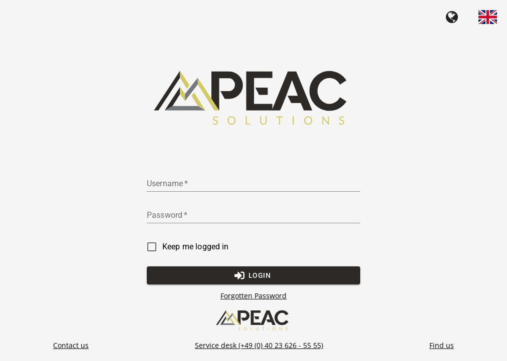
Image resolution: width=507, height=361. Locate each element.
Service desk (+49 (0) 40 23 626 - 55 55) (259, 345)
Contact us (71, 345)
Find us (441, 345)
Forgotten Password (253, 296)
